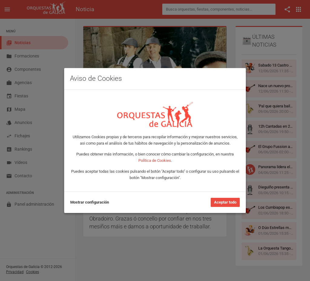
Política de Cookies (154, 160)
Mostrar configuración (89, 202)
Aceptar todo (225, 202)
